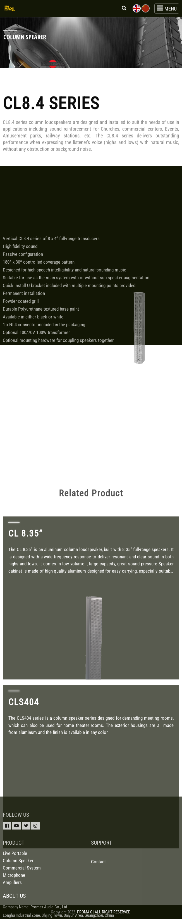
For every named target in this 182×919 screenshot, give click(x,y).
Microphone (14, 904)
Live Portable (15, 882)
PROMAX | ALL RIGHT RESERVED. (104, 912)
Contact (98, 891)
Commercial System (22, 897)
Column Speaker (18, 890)
